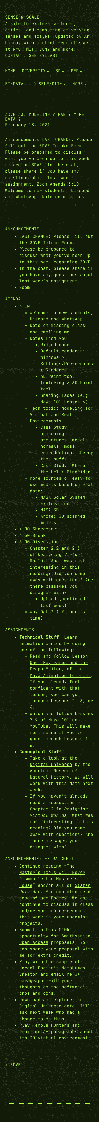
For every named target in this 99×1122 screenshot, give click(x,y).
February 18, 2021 (27, 125)
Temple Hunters (50, 1025)
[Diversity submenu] (48, 71)
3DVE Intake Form (51, 243)
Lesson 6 (74, 402)
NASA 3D (49, 510)
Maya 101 (58, 720)
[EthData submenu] (26, 84)
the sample (59, 961)
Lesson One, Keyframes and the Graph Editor (59, 662)
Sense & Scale (22, 17)
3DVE (15, 1065)
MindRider (79, 472)
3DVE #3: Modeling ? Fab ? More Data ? (44, 117)
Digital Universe (51, 764)
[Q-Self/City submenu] (64, 84)
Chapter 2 (42, 548)
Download (29, 999)
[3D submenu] (63, 71)
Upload (48, 599)
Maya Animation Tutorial (60, 675)
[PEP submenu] (81, 71)
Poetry (59, 898)
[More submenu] (85, 84)
